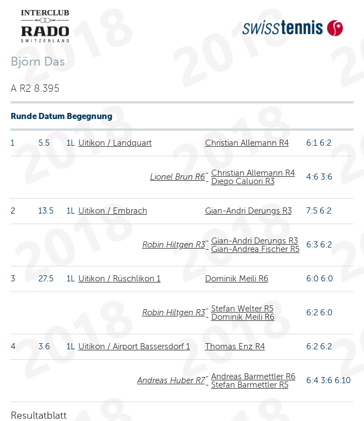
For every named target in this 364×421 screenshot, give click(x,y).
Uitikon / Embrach (112, 210)
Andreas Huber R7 (171, 380)
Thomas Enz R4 (235, 346)
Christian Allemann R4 (247, 142)
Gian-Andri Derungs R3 (248, 210)
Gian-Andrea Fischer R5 (255, 249)
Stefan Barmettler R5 (249, 384)
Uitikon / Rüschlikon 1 (119, 278)
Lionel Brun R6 (177, 176)
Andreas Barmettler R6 (253, 376)
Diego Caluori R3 (243, 181)
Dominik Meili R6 (236, 278)
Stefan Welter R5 (242, 308)
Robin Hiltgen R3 (173, 244)
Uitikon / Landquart (115, 142)
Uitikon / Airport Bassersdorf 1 (134, 346)
